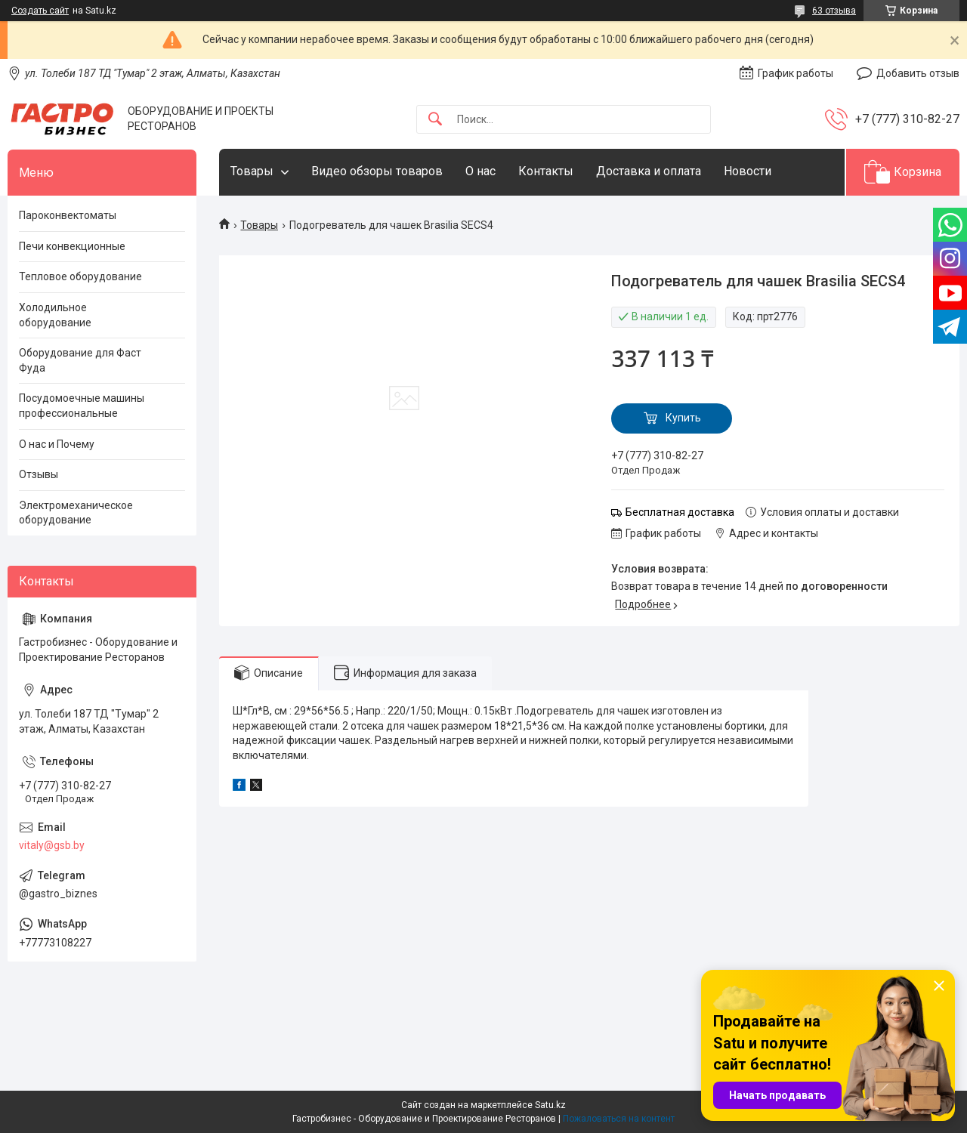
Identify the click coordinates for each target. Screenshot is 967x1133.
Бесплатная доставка (680, 512)
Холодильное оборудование (55, 315)
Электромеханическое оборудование (76, 512)
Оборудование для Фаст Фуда (80, 360)
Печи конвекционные (72, 246)
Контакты (545, 171)
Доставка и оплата (648, 171)
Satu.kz (550, 1105)
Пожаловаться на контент (619, 1118)
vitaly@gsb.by (52, 845)
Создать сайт (40, 10)
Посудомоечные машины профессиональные (81, 405)
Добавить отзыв (917, 73)
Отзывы (38, 474)
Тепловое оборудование (80, 276)
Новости (747, 171)
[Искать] (435, 119)
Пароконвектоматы (67, 215)
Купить (683, 418)
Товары (251, 171)
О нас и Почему (56, 444)
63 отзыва (834, 10)
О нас (480, 171)
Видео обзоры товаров (377, 171)
